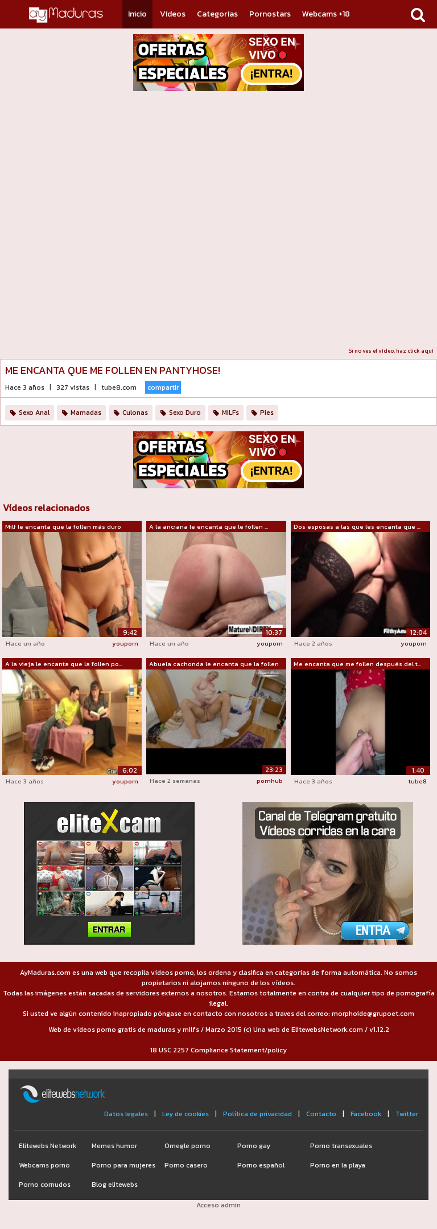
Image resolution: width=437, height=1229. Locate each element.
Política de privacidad (257, 1114)
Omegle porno (187, 1146)
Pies (267, 412)
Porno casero (186, 1165)
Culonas (135, 412)
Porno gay (253, 1146)
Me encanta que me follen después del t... (357, 663)
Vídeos (172, 14)
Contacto (321, 1114)
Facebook (366, 1114)
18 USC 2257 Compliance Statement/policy (218, 1050)
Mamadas (86, 412)
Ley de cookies (185, 1114)
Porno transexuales (341, 1146)
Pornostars (270, 14)
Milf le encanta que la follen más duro (63, 526)
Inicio (137, 14)
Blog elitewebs (115, 1184)
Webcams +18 (326, 14)
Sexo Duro (185, 412)
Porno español (261, 1165)
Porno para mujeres (123, 1165)
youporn (125, 643)
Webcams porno (44, 1165)
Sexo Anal (34, 412)
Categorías (217, 14)
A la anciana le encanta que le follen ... (208, 526)
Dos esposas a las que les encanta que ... (357, 526)
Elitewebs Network (47, 1146)
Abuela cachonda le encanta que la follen (214, 663)
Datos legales (126, 1114)
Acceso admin (218, 1205)
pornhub (270, 780)
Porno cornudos (45, 1184)
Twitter (406, 1114)
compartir (163, 387)
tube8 (418, 781)
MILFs (230, 412)
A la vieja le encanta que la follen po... (63, 663)
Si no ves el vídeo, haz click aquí (391, 350)
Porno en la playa (337, 1165)
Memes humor (114, 1146)
